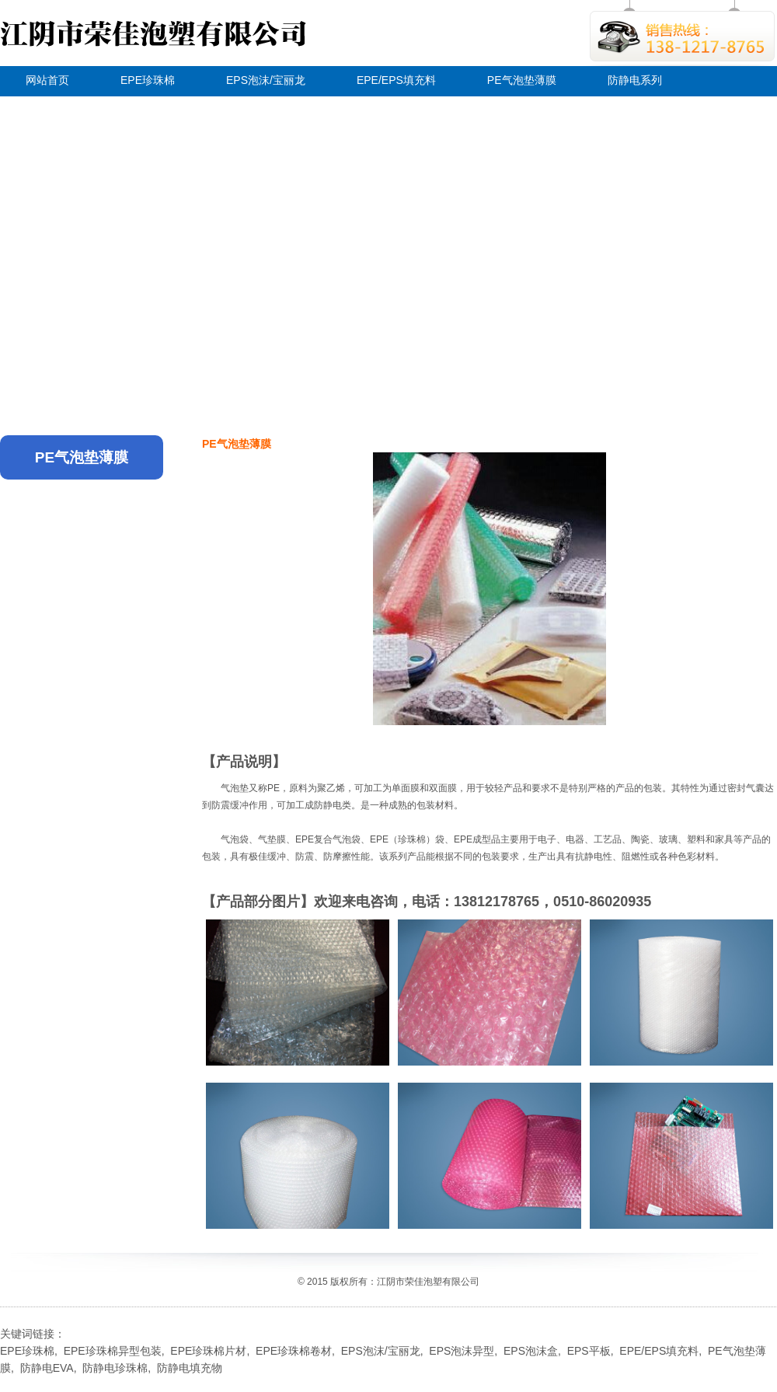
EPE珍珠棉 (147, 80)
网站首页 (47, 80)
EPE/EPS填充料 (396, 80)
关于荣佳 (47, 109)
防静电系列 (635, 80)
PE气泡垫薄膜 (521, 80)
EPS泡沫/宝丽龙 (265, 80)
